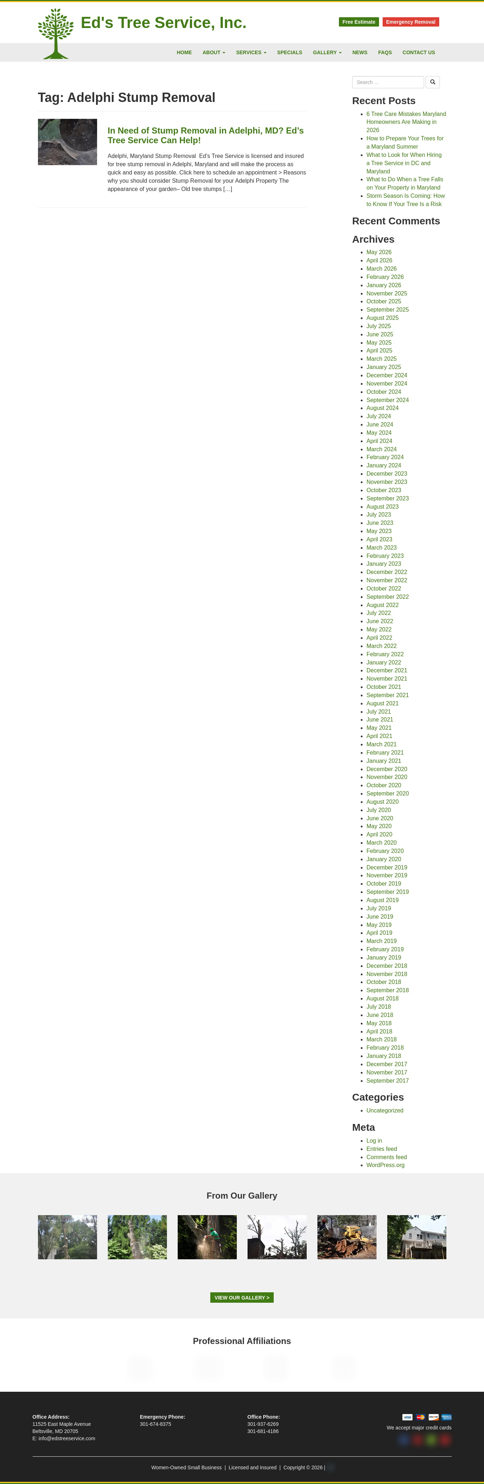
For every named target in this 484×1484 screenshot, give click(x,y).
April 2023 (379, 539)
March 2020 (381, 843)
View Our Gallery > (242, 1298)
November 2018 (386, 974)
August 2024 (382, 408)
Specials (289, 52)
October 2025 (383, 301)
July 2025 (378, 326)
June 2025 (379, 334)
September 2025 (387, 310)
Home (184, 52)
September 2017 (387, 1081)
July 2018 (378, 1007)
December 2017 (386, 1064)
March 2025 (381, 359)
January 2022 (383, 662)
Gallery (327, 52)
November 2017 (386, 1072)
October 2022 (383, 588)
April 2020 (379, 834)
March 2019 (381, 941)
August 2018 (382, 998)
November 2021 (386, 679)
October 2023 (383, 490)
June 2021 (379, 720)
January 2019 (383, 958)
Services (251, 52)
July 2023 (378, 515)
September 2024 (387, 400)
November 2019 (386, 875)
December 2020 (386, 769)
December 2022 (386, 572)
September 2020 (387, 793)
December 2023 (386, 474)
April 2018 (379, 1031)
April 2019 (379, 933)
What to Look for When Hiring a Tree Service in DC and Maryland (404, 163)
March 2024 (381, 449)
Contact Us (419, 52)
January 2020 (383, 859)
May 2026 (379, 252)
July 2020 (378, 810)
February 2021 (385, 753)
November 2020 (386, 777)
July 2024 (378, 416)
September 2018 (387, 990)
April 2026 (379, 260)
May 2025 (379, 343)
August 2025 (382, 318)
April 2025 (379, 350)
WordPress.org (385, 1165)
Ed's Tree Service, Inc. (164, 22)
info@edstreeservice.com (67, 1438)
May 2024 (379, 433)
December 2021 (386, 670)
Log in (374, 1141)
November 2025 (386, 293)
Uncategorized (384, 1110)
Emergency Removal (411, 22)
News (360, 52)
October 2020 (383, 785)
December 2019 (386, 867)
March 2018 (381, 1039)
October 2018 (383, 982)
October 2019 (383, 884)
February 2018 (385, 1048)
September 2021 (387, 695)
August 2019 (382, 900)
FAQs (385, 52)
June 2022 (379, 621)
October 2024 (383, 392)
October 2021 (383, 687)
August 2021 (382, 703)
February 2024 (385, 457)
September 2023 (387, 498)
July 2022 (378, 613)
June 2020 (379, 818)
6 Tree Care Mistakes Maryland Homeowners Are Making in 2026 (406, 122)
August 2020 (382, 802)
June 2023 (379, 523)
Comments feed (386, 1157)
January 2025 (383, 367)
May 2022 (379, 629)
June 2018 (379, 1015)
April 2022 (379, 638)
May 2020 (379, 826)
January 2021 (383, 761)
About (214, 52)
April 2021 (379, 736)
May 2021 (379, 728)
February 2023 (385, 556)
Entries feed (381, 1149)
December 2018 (386, 966)
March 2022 (381, 646)
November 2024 (386, 384)
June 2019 (379, 917)
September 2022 (387, 597)
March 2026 (381, 269)
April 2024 (379, 441)
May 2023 (379, 531)
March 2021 (381, 744)
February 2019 (385, 949)
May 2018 (379, 1023)
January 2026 (383, 285)
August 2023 (382, 507)
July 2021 (378, 712)
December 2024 (386, 375)
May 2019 (379, 925)
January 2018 (383, 1056)
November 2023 (386, 482)
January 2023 (383, 564)
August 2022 (382, 605)
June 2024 (379, 424)
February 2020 (385, 851)
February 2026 (385, 277)
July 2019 (378, 908)
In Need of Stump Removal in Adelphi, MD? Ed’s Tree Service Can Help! (206, 135)
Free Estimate (358, 22)
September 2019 (387, 892)
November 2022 (386, 580)
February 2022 (385, 654)
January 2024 (383, 465)
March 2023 (381, 548)
